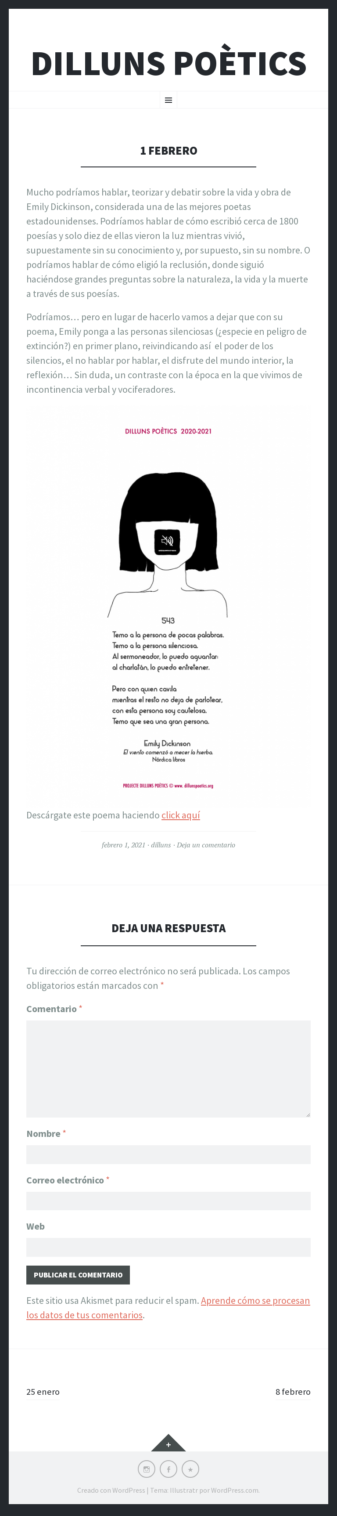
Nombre (46, 1131)
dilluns (161, 845)
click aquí (180, 815)
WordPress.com (234, 1493)
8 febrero (292, 1394)
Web (35, 1226)
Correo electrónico (68, 1178)
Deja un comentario (206, 845)
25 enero (44, 1394)
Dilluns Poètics (168, 63)
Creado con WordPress (111, 1493)
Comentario (54, 1008)
